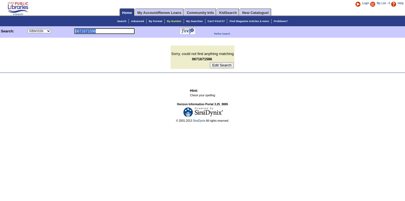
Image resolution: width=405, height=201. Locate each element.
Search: (8, 31)
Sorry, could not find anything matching (202, 54)
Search (122, 21)
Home (127, 13)
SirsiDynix (199, 120)
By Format (155, 21)
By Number (174, 21)
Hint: (194, 90)
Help (397, 3)
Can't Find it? (216, 21)
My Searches (194, 21)
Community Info (200, 13)
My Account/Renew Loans (159, 13)
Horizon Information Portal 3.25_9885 (202, 104)
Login (362, 3)
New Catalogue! (255, 13)
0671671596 (202, 59)
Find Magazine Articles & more (249, 21)
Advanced (137, 21)
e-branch (18, 14)
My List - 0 (383, 3)
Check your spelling (202, 95)
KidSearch (228, 13)
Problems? (281, 21)
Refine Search (222, 33)
